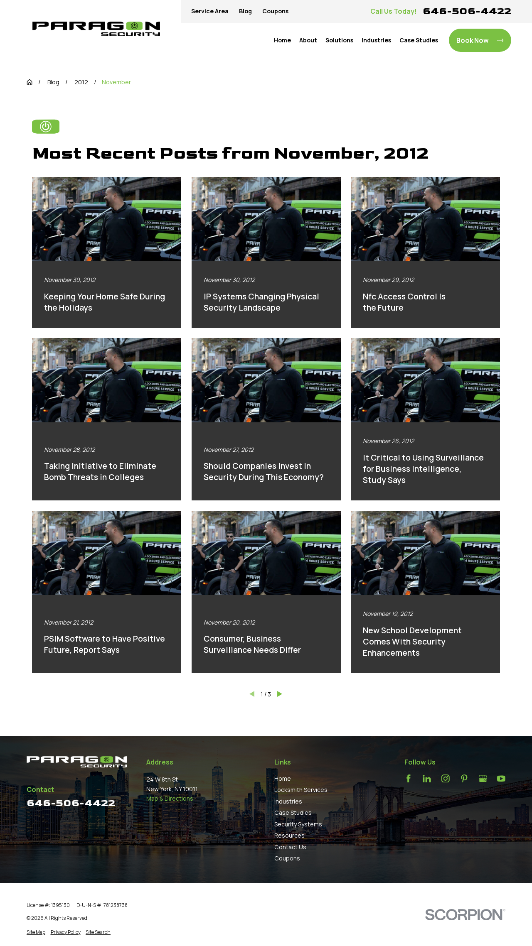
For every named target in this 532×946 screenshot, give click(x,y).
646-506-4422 (467, 11)
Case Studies (293, 812)
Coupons (275, 11)
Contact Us (290, 847)
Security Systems (298, 824)
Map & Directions (169, 798)
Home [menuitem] (282, 40)
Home (282, 778)
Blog (245, 11)
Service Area (210, 11)
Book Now (479, 40)
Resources (289, 835)
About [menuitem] (308, 40)
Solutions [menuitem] (339, 40)
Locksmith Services (301, 790)
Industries (288, 801)
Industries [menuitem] (376, 40)
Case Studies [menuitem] (418, 40)
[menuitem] (36, 932)
